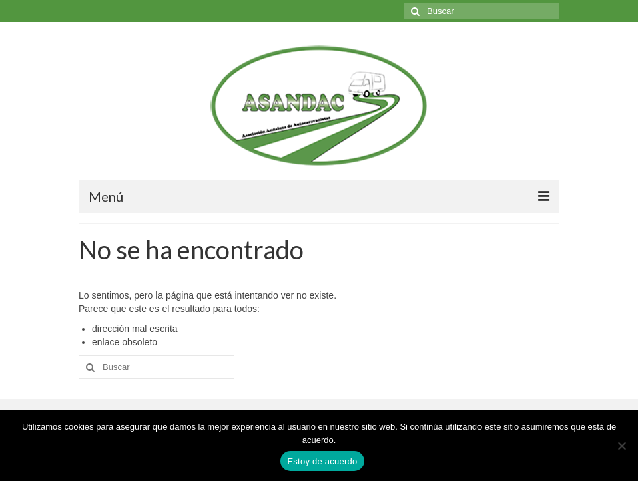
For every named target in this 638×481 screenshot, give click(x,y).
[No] (621, 445)
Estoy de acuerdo (322, 461)
